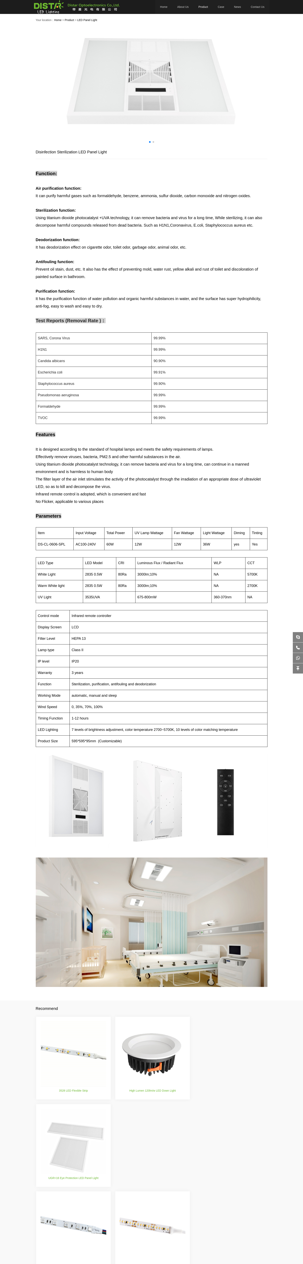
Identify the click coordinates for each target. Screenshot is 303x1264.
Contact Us (257, 6)
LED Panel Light (87, 20)
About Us (183, 6)
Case (221, 6)
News (237, 6)
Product (203, 6)
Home (164, 6)
